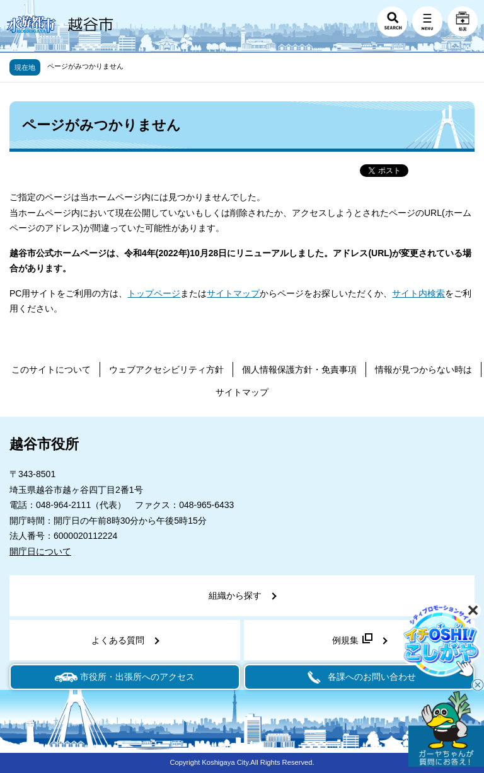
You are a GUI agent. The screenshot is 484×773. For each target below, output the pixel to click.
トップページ (153, 293)
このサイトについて (51, 369)
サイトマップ (233, 293)
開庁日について (40, 551)
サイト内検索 (418, 293)
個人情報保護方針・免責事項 (299, 369)
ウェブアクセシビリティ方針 (166, 369)
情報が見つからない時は (423, 369)
